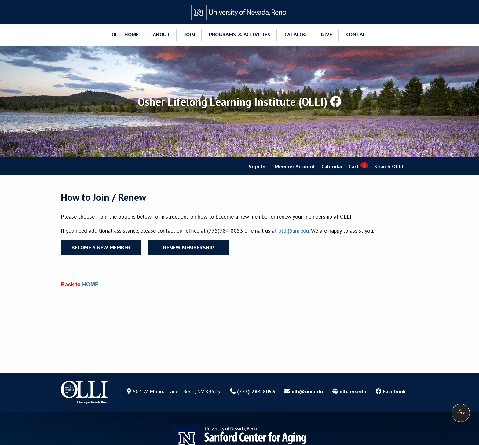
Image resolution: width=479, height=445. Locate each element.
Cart (358, 166)
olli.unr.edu (349, 391)
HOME (90, 284)
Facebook (391, 391)
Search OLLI (388, 166)
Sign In (257, 166)
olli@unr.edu (293, 230)
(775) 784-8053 (252, 391)
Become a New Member (100, 247)
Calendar (331, 166)
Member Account (295, 166)
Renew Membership (188, 247)
